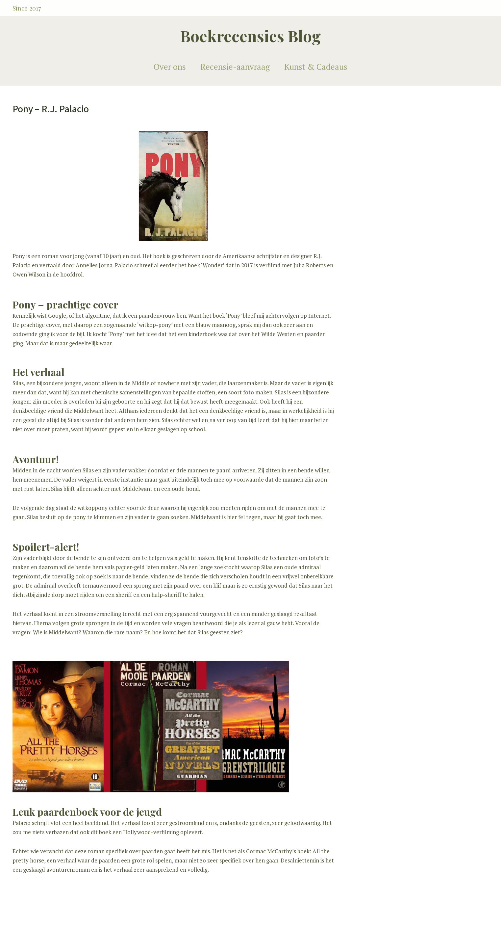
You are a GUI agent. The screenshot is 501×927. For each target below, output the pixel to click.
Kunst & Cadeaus (315, 66)
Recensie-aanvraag (235, 66)
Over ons (170, 66)
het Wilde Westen (274, 334)
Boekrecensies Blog (250, 35)
